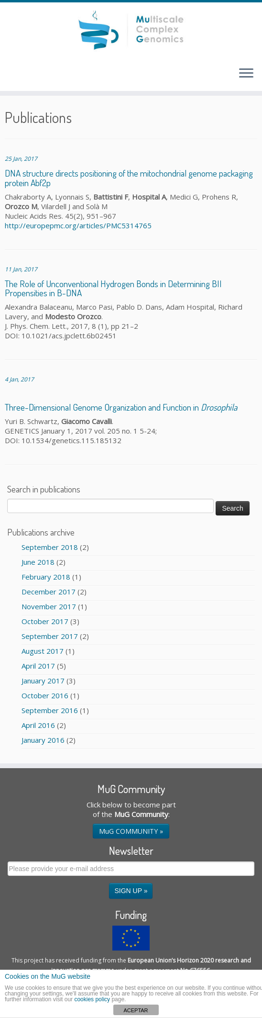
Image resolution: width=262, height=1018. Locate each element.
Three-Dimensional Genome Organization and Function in (121, 407)
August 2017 (43, 651)
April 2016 (38, 725)
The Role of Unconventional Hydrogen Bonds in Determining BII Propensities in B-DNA (113, 288)
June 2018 (38, 562)
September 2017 (50, 636)
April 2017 (38, 666)
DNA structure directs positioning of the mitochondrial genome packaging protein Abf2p (129, 177)
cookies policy (92, 999)
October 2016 (45, 695)
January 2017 (43, 680)
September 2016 (50, 710)
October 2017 (45, 621)
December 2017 (49, 591)
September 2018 (50, 547)
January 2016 (43, 740)
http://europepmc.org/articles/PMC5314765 (78, 225)
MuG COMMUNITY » (131, 831)
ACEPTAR (135, 1010)
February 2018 (46, 577)
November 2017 (49, 606)
